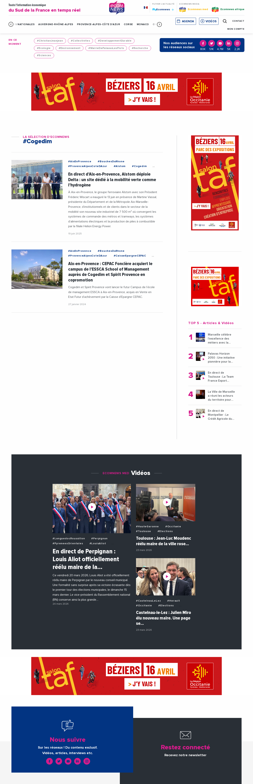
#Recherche (140, 48)
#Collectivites (80, 40)
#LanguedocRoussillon (69, 538)
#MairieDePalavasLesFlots (106, 48)
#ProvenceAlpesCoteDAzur (87, 166)
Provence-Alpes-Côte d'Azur (98, 24)
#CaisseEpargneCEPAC (130, 255)
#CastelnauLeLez (148, 600)
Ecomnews (163, 9)
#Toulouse (143, 531)
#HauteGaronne (147, 526)
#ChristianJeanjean (50, 40)
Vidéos (211, 21)
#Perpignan (99, 538)
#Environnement (70, 48)
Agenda (188, 21)
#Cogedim (139, 166)
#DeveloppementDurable (114, 40)
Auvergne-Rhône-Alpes (55, 24)
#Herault (173, 600)
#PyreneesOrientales (68, 543)
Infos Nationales (21, 24)
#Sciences (44, 55)
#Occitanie (173, 526)
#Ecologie (44, 48)
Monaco (143, 24)
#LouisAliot (98, 543)
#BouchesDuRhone (111, 161)
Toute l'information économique (56, 8)
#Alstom (120, 166)
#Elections (165, 531)
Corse (128, 24)
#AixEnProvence (79, 161)
